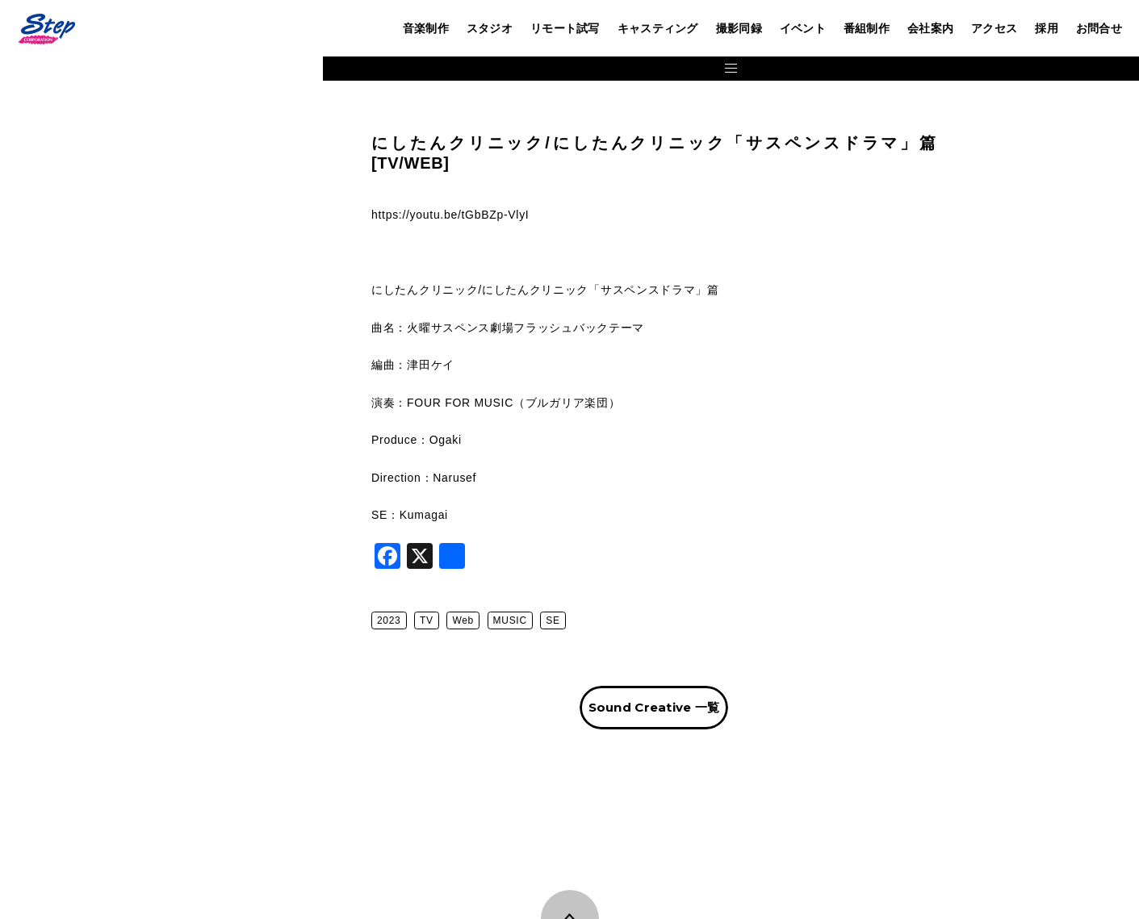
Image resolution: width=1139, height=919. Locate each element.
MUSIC (587, 620)
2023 (466, 620)
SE (630, 620)
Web (540, 620)
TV (504, 620)
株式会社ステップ (46, 28)
